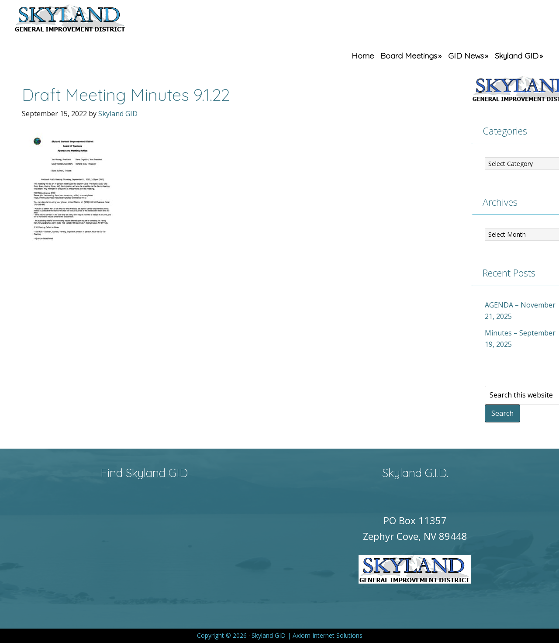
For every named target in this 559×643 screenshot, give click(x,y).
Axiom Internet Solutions (327, 635)
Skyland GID (90, 19)
